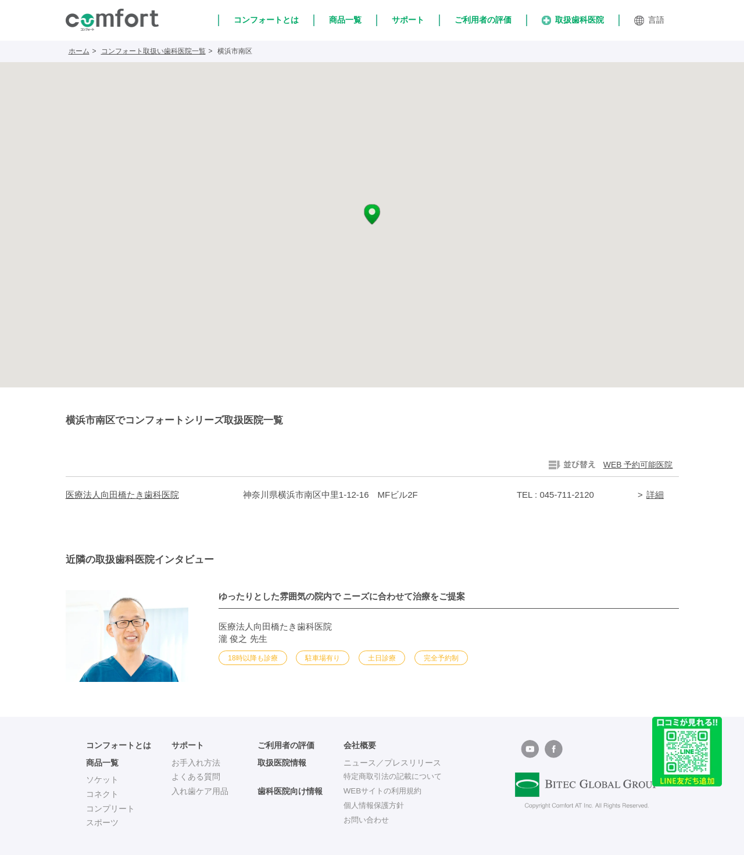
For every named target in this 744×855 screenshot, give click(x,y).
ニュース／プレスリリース (392, 762)
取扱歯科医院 (573, 20)
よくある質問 (195, 776)
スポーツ (102, 822)
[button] (372, 214)
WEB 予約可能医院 (638, 464)
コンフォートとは (266, 19)
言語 (649, 20)
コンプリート (110, 808)
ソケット (102, 779)
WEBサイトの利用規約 (385, 791)
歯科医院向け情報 (290, 791)
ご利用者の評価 (483, 19)
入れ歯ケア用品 (199, 791)
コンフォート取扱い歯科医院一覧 (153, 51)
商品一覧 (345, 19)
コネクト (102, 794)
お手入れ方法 (195, 762)
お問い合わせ (368, 819)
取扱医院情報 (281, 762)
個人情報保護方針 (376, 805)
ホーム (79, 51)
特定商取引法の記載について (396, 776)
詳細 (655, 495)
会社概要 (360, 745)
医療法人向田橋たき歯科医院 (122, 495)
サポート (408, 19)
